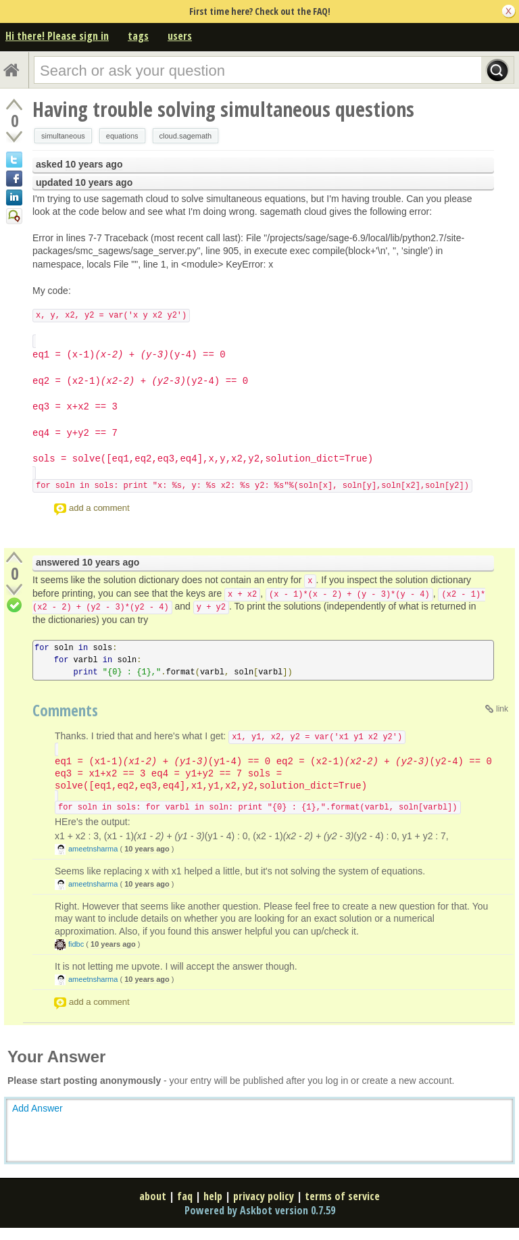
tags (138, 35)
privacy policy (263, 1196)
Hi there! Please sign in (57, 35)
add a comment (99, 508)
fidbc (76, 944)
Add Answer (37, 1108)
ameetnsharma (93, 849)
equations (122, 136)
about (152, 1196)
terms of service (342, 1196)
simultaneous (63, 136)
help (212, 1196)
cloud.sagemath (185, 136)
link (502, 709)
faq (185, 1196)
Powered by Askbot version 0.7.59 (259, 1210)
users (180, 35)
